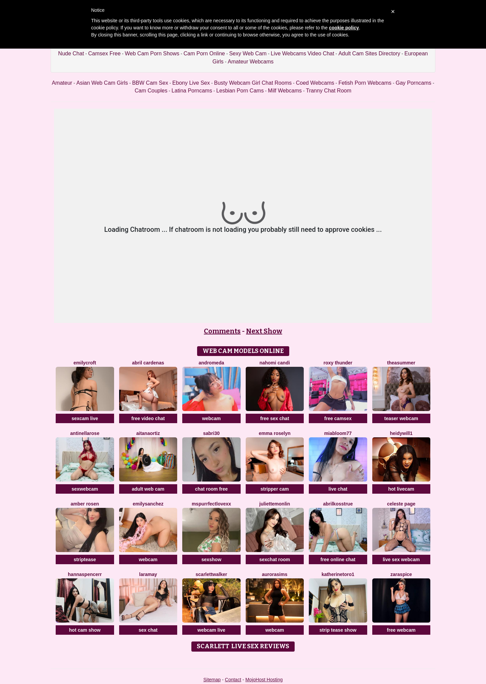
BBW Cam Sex (150, 83)
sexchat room (274, 559)
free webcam (401, 630)
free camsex (338, 418)
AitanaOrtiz (148, 433)
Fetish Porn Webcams (365, 83)
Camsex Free (104, 53)
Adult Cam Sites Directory (369, 53)
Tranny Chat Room (328, 90)
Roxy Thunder (337, 362)
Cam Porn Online (204, 53)
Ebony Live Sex (191, 83)
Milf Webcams (285, 90)
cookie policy (344, 27)
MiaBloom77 (338, 433)
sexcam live (85, 418)
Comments (222, 331)
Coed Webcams (315, 83)
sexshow (211, 559)
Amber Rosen (85, 504)
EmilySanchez (148, 504)
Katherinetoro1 (338, 574)
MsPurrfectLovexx (211, 504)
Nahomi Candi (275, 362)
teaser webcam (401, 418)
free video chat (148, 418)
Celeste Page (401, 504)
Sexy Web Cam (248, 53)
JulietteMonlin (274, 504)
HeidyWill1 (401, 433)
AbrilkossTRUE (338, 504)
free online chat (338, 559)
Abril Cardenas (148, 362)
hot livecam (401, 489)
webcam (211, 418)
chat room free (211, 489)
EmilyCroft (85, 362)
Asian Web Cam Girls (102, 83)
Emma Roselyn (275, 433)
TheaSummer (401, 362)
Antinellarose (84, 433)
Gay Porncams (413, 83)
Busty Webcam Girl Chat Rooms (253, 83)
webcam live (211, 630)
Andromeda (211, 362)
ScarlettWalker (211, 574)
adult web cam (148, 489)
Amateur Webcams (251, 61)
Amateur (62, 83)
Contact (233, 679)
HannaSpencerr (85, 574)
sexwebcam (85, 489)
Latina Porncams (191, 90)
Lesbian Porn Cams (240, 90)
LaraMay (148, 574)
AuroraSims (274, 574)
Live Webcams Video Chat (302, 53)
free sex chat (274, 418)
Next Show (264, 331)
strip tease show (337, 630)
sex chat (148, 630)
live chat (337, 489)
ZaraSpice (401, 574)
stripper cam (275, 489)
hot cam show (85, 630)
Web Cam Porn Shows (152, 53)
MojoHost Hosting (264, 679)
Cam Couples (151, 90)
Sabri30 (211, 433)
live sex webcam (401, 559)
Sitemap (211, 679)
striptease (85, 559)
